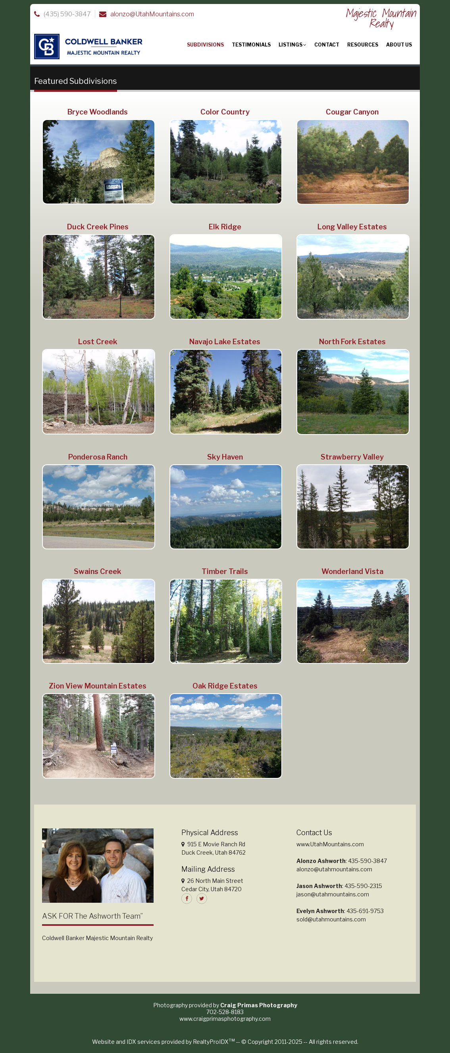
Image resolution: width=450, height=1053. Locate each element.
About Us (399, 45)
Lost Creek (97, 341)
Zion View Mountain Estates (97, 686)
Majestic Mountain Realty (380, 18)
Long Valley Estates (352, 227)
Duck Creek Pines (98, 227)
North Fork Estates (352, 341)
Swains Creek (97, 571)
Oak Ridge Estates (225, 686)
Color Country (225, 112)
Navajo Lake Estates (224, 341)
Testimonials (251, 45)
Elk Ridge (225, 227)
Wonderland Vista (352, 571)
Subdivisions (205, 45)
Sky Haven (225, 457)
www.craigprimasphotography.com (225, 1018)
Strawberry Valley (352, 457)
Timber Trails (225, 571)
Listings (292, 45)
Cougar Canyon (352, 112)
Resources (362, 45)
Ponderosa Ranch (97, 457)
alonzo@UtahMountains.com (152, 14)
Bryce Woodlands (97, 112)
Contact (326, 45)
